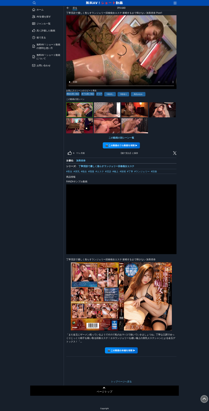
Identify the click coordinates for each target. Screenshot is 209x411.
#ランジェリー (142, 171)
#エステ (99, 171)
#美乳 (76, 171)
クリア (99, 94)
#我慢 (91, 171)
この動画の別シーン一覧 (121, 137)
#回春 (154, 171)
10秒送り (123, 94)
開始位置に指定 (73, 94)
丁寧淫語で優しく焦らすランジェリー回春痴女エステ (106, 166)
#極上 (115, 171)
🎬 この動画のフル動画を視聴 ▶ (121, 145)
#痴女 (84, 171)
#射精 (123, 171)
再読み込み (138, 94)
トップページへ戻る (121, 381)
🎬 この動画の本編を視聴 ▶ (121, 350)
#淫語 (108, 171)
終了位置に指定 (88, 94)
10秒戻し (110, 94)
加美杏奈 (80, 160)
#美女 (69, 171)
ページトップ (104, 391)
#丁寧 (130, 171)
